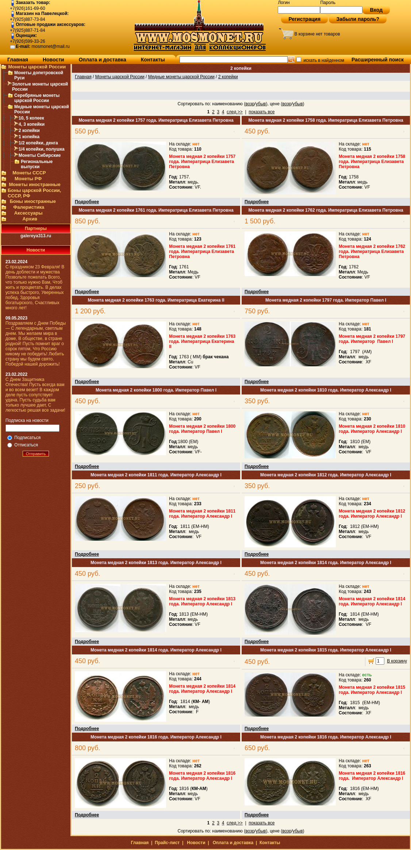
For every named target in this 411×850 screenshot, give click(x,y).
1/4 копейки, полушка (42, 149)
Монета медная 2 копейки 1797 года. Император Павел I (325, 300)
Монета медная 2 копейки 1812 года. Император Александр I (325, 474)
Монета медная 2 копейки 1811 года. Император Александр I (156, 474)
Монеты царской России (37, 66)
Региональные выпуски (37, 164)
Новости (53, 60)
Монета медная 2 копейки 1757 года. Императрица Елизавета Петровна (155, 120)
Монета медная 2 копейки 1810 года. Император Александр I (325, 390)
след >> (235, 111)
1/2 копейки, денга (38, 143)
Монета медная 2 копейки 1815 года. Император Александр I (325, 650)
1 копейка (29, 136)
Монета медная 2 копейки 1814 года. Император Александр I (325, 562)
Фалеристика (28, 207)
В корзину (397, 661)
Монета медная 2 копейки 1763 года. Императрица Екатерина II (156, 300)
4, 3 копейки (32, 124)
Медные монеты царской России (181, 76)
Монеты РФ (28, 178)
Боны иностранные (33, 201)
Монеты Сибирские (40, 155)
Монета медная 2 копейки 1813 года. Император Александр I (156, 562)
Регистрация (304, 19)
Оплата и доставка (102, 60)
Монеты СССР (29, 172)
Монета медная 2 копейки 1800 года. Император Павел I (156, 390)
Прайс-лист (167, 842)
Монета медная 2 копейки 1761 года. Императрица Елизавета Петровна (155, 210)
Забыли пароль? (357, 19)
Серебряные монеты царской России (36, 98)
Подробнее (87, 201)
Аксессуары (28, 213)
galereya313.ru (35, 235)
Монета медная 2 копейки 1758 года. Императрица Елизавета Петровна (325, 120)
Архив (30, 219)
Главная (17, 60)
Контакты (153, 60)
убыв (261, 103)
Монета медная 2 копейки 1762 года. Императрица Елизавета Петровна (325, 210)
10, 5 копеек (31, 118)
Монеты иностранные (34, 184)
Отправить (36, 454)
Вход (376, 10)
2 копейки (29, 130)
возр (249, 103)
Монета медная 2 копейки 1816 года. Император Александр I (156, 737)
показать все (261, 111)
